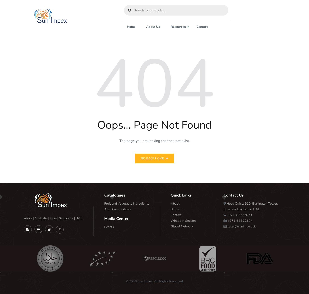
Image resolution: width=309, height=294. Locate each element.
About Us (153, 27)
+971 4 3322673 (239, 215)
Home (131, 27)
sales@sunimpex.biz (241, 226)
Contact (202, 27)
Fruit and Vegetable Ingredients (126, 203)
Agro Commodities (117, 209)
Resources (178, 27)
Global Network (182, 226)
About (175, 203)
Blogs (175, 209)
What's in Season (183, 221)
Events (109, 227)
